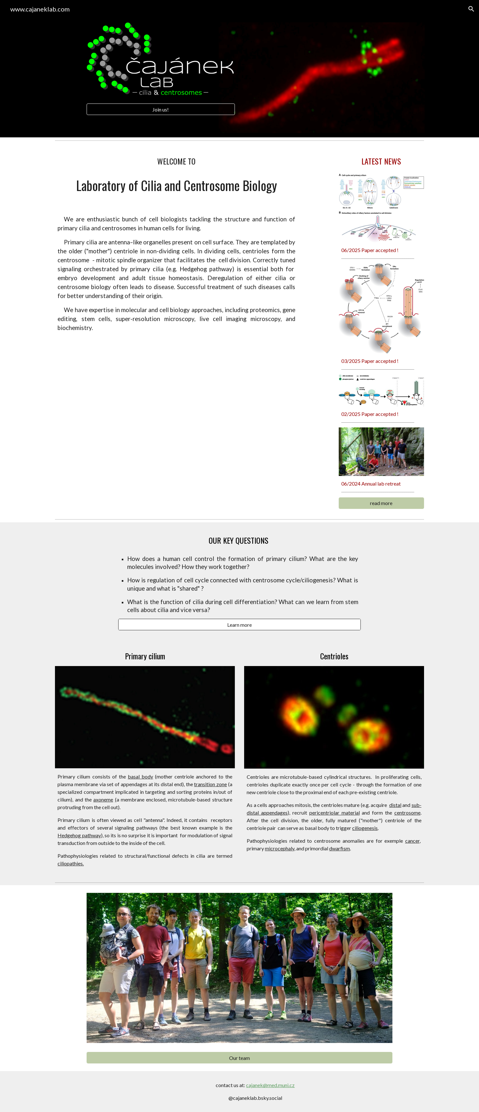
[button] (471, 9)
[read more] (381, 503)
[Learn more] (240, 625)
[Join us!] (161, 109)
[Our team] (239, 1058)
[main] (176, 161)
